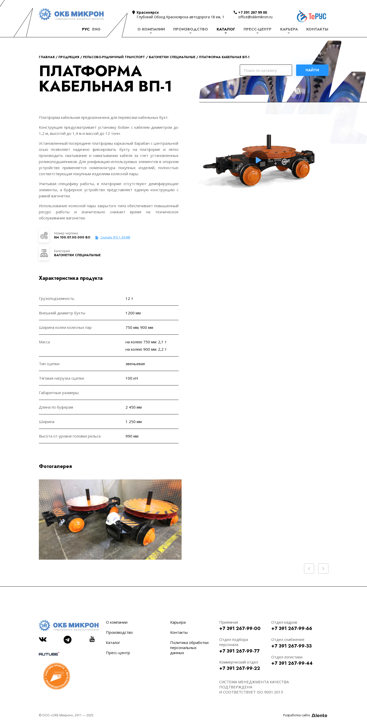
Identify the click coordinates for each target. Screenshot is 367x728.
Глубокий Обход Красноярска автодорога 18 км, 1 (180, 16)
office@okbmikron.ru (255, 16)
